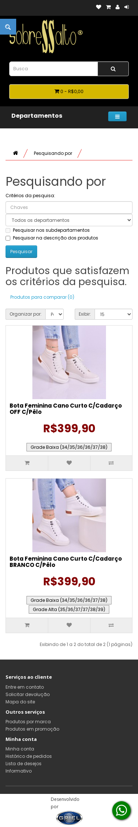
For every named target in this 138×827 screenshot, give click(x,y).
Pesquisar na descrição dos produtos (52, 238)
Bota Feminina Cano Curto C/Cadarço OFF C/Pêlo (66, 409)
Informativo (19, 771)
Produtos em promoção (32, 729)
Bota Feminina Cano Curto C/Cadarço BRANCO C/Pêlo (66, 562)
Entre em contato (25, 687)
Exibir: (85, 314)
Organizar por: (26, 314)
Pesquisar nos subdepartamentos (48, 230)
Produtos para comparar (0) (42, 297)
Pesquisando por (53, 153)
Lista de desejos (24, 763)
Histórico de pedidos (29, 756)
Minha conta (20, 749)
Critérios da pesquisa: (30, 195)
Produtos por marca (28, 721)
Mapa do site (20, 702)
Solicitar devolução (28, 694)
